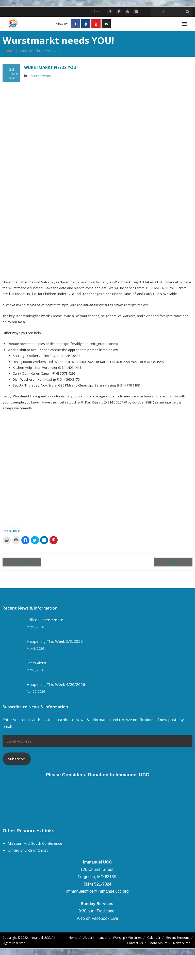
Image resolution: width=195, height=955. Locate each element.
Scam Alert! (36, 662)
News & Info (181, 943)
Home (8, 50)
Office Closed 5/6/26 (45, 619)
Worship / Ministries (127, 937)
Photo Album (158, 943)
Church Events (40, 76)
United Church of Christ (28, 850)
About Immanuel (95, 937)
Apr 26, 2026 (36, 691)
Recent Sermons (177, 937)
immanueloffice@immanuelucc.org (97, 891)
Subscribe (16, 758)
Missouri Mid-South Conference (35, 843)
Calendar (153, 937)
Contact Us (135, 943)
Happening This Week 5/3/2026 (55, 641)
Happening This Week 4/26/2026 (56, 684)
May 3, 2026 (35, 648)
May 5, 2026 (35, 627)
